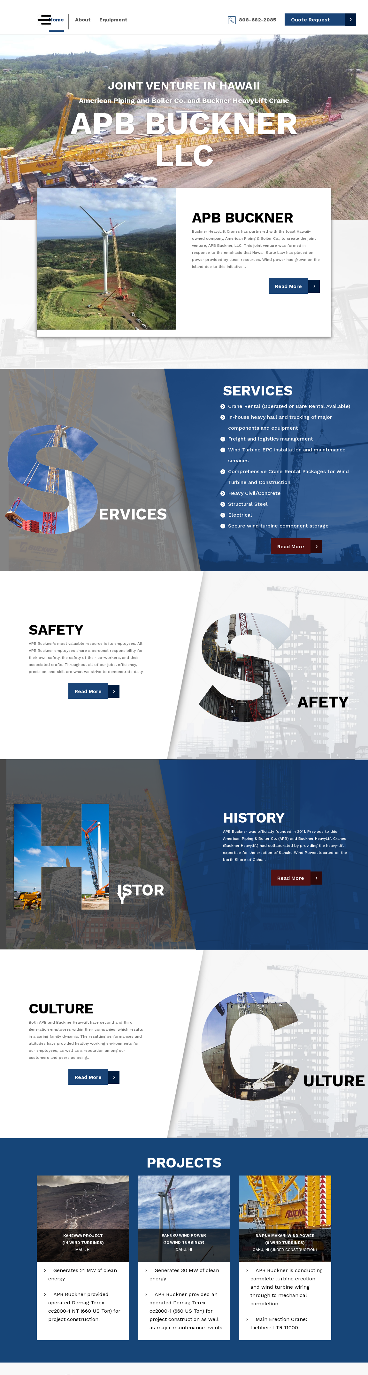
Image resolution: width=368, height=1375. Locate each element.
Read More (288, 286)
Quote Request (310, 20)
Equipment (113, 20)
